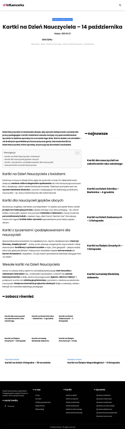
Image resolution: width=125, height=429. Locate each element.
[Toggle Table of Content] (76, 153)
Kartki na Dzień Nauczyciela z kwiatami (22, 156)
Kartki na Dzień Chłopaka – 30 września (27, 362)
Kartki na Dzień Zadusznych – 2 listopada (66, 317)
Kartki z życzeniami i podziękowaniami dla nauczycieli (29, 162)
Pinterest (10, 405)
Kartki (43, 44)
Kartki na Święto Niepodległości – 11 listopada (93, 362)
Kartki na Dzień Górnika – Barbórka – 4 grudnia (43, 316)
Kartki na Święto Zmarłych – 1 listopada (15, 338)
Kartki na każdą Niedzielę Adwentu (40, 338)
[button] (112, 5)
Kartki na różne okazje (62, 19)
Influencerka (35, 44)
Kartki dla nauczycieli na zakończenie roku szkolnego (15, 317)
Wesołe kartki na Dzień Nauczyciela (20, 165)
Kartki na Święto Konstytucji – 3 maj (68, 338)
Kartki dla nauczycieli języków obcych (22, 159)
